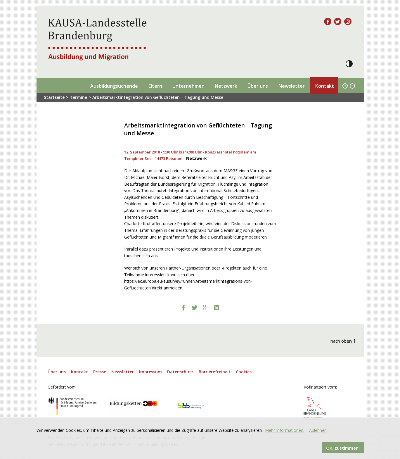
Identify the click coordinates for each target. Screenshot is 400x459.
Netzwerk (225, 86)
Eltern (155, 86)
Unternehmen (188, 86)
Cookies (244, 372)
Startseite (54, 97)
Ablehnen (318, 430)
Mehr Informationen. (284, 430)
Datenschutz (180, 372)
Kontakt (324, 86)
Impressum (150, 372)
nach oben (343, 340)
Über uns (257, 86)
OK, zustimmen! (343, 448)
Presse (99, 372)
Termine (78, 97)
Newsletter (291, 86)
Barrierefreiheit (215, 372)
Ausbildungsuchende (114, 86)
